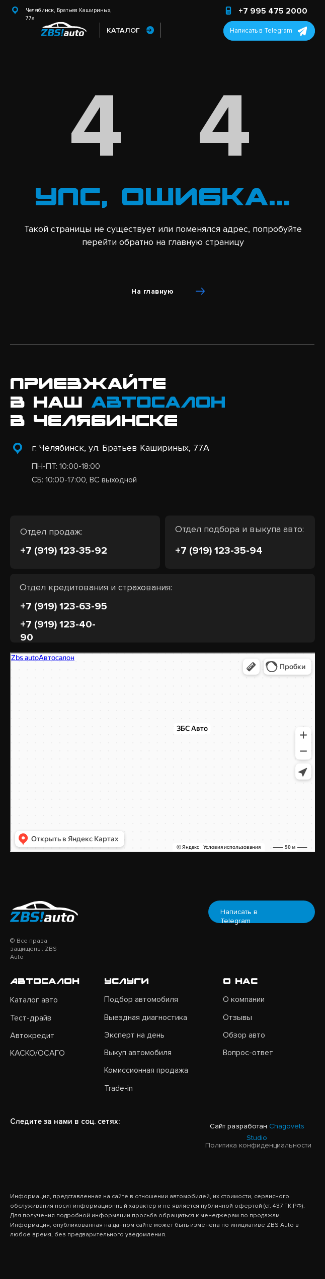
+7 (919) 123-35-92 (63, 550)
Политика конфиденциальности (258, 1145)
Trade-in (118, 1088)
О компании (244, 999)
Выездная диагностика (145, 1017)
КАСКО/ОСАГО (37, 1053)
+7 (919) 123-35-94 (219, 550)
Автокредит (32, 1036)
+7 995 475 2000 (272, 11)
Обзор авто (244, 1035)
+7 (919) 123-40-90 (58, 631)
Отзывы (237, 1017)
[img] (17, 29)
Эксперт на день (134, 1035)
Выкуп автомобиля (138, 1053)
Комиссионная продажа (146, 1070)
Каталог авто (34, 1000)
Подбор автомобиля (141, 999)
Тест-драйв (30, 1018)
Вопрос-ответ (248, 1053)
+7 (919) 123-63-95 (63, 606)
